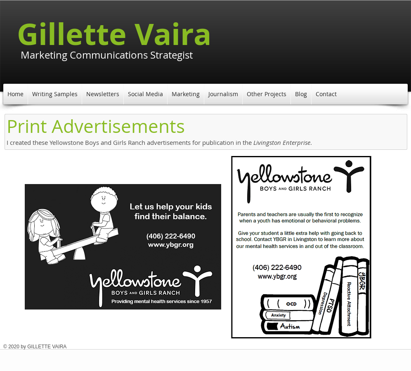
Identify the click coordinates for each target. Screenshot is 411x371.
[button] (55, 94)
